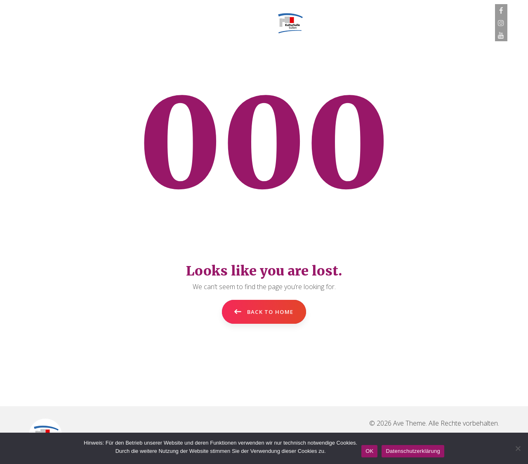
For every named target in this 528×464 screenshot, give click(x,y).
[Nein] (518, 448)
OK (369, 451)
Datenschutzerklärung (413, 451)
